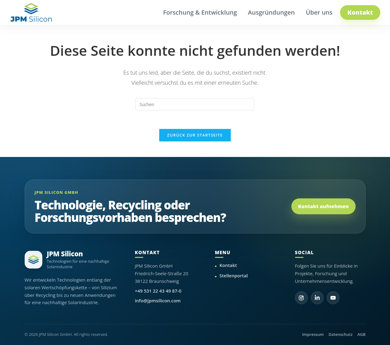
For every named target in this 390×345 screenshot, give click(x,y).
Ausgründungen (271, 12)
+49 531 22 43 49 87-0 (158, 291)
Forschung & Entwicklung (200, 12)
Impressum (313, 334)
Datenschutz (341, 334)
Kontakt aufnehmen (323, 206)
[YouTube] (333, 297)
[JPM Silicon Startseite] (31, 12)
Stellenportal (234, 275)
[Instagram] (301, 297)
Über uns (319, 12)
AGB (361, 334)
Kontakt (360, 12)
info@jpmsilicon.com (158, 300)
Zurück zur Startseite (195, 135)
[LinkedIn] (317, 297)
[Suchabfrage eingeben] (194, 104)
